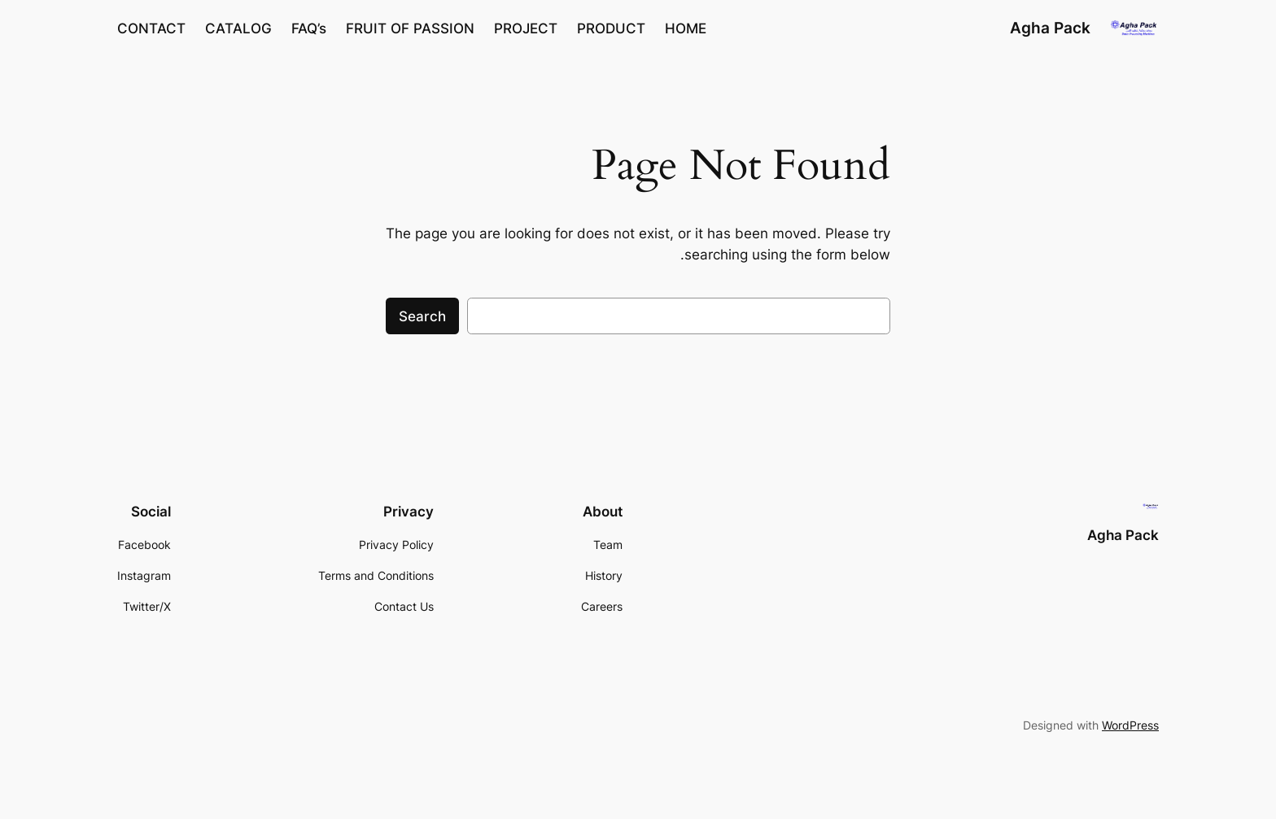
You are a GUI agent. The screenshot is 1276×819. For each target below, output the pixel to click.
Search (422, 316)
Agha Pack (1050, 27)
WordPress (1130, 725)
